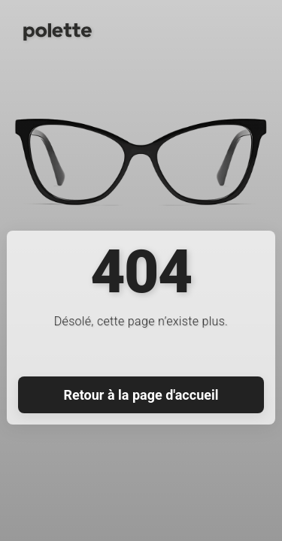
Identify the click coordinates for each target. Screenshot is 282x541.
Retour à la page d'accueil (141, 395)
